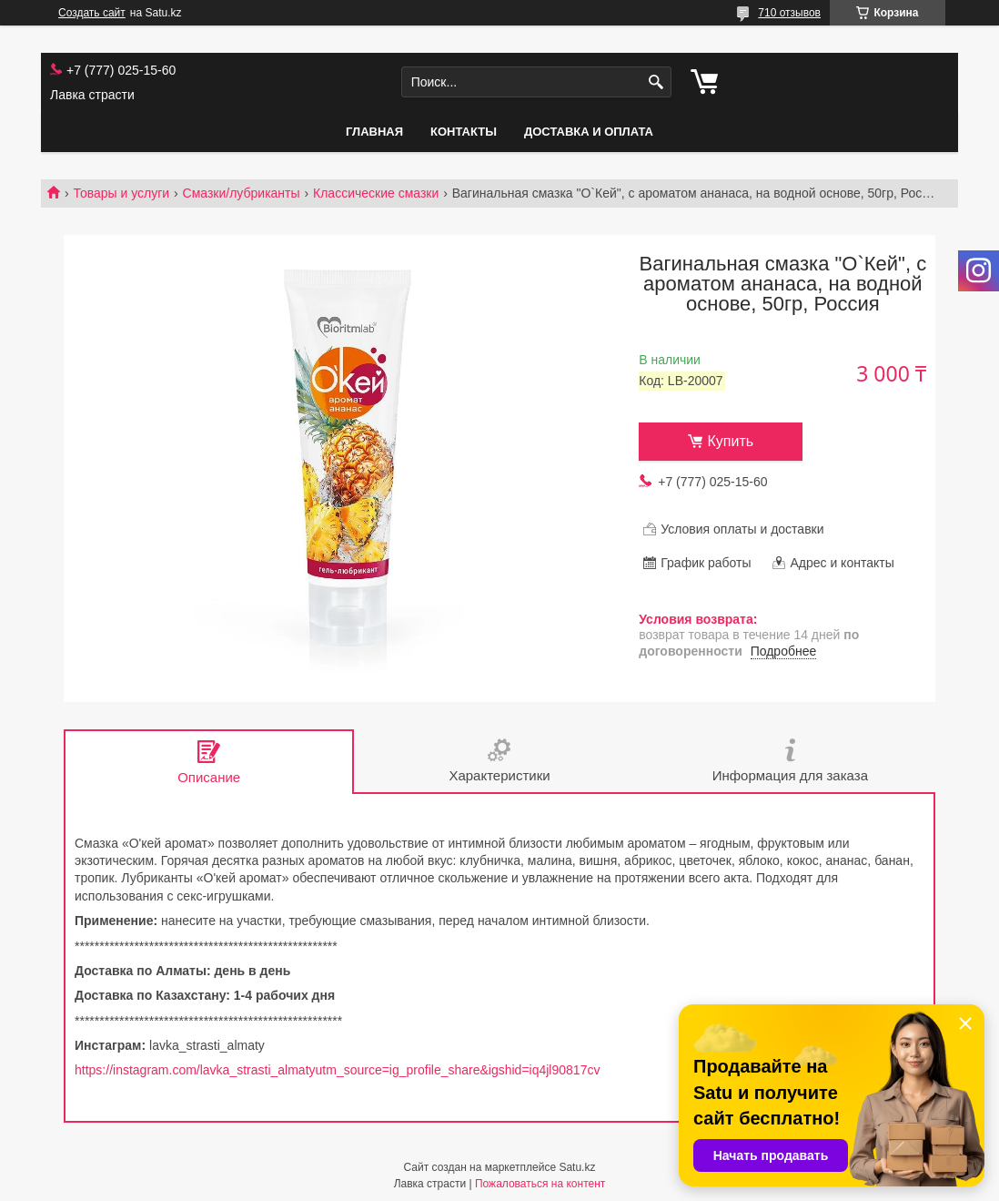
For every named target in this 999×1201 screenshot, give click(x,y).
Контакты (463, 131)
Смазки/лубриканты (241, 193)
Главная (374, 131)
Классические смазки (376, 193)
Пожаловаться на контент (540, 1183)
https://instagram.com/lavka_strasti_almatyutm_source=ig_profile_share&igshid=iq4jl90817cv (337, 1070)
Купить (730, 441)
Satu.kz (577, 1167)
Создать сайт (92, 12)
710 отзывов (789, 12)
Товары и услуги (121, 193)
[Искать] (655, 82)
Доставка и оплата (588, 131)
